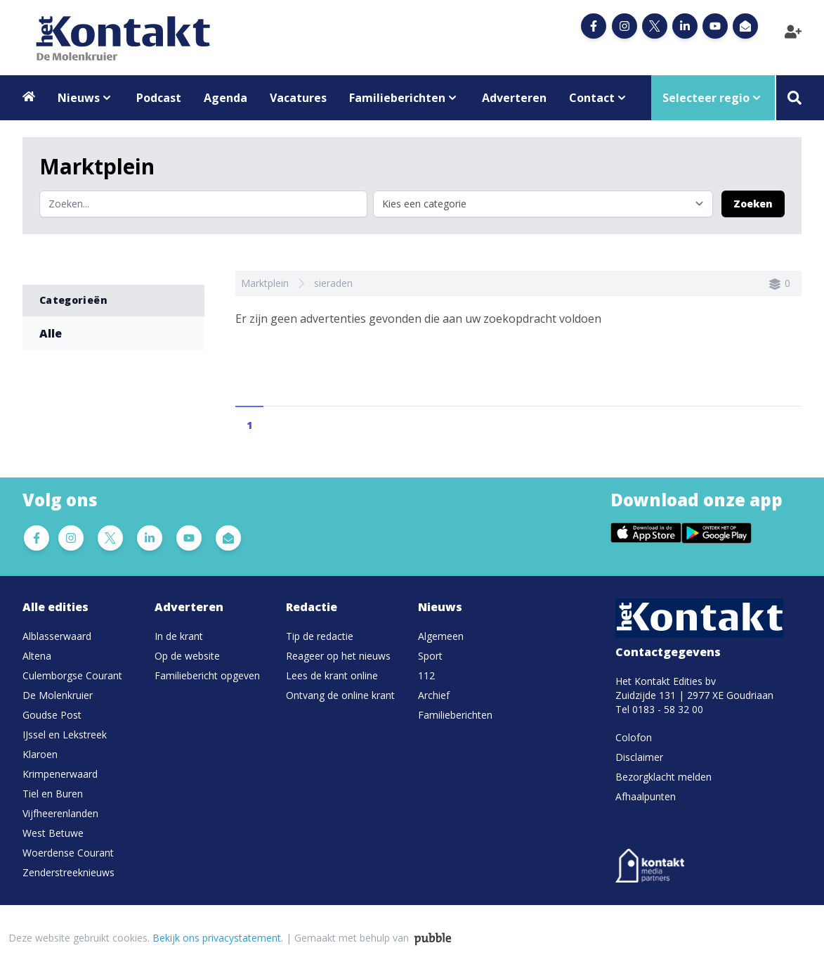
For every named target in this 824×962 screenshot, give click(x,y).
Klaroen (40, 754)
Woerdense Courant (68, 852)
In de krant (179, 636)
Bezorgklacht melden (663, 776)
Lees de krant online (332, 675)
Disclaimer (639, 757)
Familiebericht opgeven (207, 675)
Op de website (187, 655)
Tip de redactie (319, 636)
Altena (36, 655)
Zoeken (753, 203)
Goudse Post (51, 715)
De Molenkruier (57, 695)
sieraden (333, 283)
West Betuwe (53, 833)
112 (426, 675)
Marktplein (265, 283)
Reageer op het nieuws (338, 655)
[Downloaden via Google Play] (716, 533)
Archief (434, 695)
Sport (430, 655)
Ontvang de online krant (340, 695)
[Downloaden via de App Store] (645, 533)
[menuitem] (82, 636)
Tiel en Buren (52, 793)
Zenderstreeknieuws (68, 872)
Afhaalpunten (645, 796)
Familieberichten (455, 715)
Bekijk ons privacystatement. (217, 937)
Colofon (633, 737)
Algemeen (441, 636)
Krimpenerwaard (60, 774)
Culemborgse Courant (72, 675)
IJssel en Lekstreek (64, 734)
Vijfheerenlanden (60, 813)
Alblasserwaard (56, 636)
